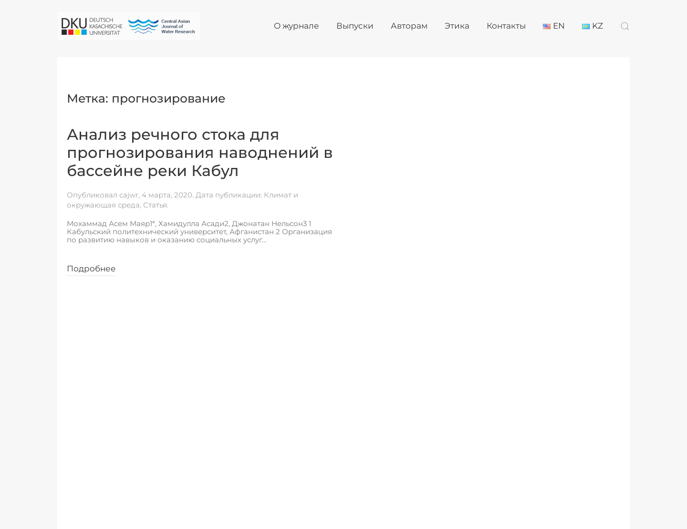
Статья (155, 204)
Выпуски (355, 26)
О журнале (296, 26)
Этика (457, 26)
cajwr (128, 194)
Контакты (506, 26)
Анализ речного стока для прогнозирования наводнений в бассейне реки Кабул (200, 152)
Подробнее (91, 268)
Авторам (409, 26)
